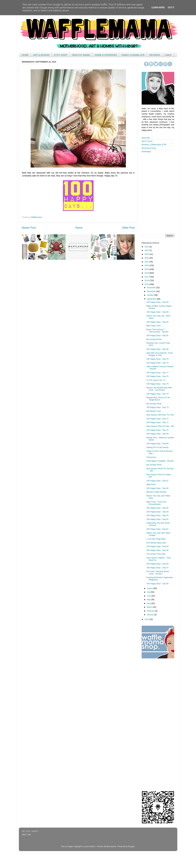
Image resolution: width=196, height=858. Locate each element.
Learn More (158, 7)
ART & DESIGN (41, 55)
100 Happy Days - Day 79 (157, 359)
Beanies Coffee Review (156, 492)
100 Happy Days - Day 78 (157, 363)
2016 (147, 280)
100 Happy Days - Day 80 (157, 349)
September (152, 299)
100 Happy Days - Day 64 (157, 512)
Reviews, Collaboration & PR (154, 145)
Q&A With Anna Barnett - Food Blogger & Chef (159, 354)
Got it (171, 7)
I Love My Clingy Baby (156, 539)
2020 (147, 265)
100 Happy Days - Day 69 (157, 434)
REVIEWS (154, 55)
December (151, 288)
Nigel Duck (151, 484)
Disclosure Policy (149, 148)
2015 (147, 284)
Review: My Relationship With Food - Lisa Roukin (159, 389)
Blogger (131, 846)
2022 (147, 258)
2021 (147, 262)
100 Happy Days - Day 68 (157, 444)
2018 (147, 273)
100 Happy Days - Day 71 (157, 422)
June (149, 596)
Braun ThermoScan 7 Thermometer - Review (157, 330)
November (151, 291)
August (150, 588)
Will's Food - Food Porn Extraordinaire (156, 503)
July (149, 592)
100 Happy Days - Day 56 (157, 584)
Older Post (128, 227)
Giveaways (146, 151)
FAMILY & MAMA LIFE (133, 55)
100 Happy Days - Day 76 (157, 376)
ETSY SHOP (60, 55)
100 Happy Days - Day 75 (157, 384)
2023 (147, 254)
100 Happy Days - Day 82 (157, 322)
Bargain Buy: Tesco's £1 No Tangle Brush (158, 398)
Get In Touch (147, 141)
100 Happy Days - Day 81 (157, 335)
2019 (147, 269)
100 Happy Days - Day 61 (157, 529)
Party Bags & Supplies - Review (160, 461)
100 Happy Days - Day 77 (157, 373)
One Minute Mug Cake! (156, 543)
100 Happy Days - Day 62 (157, 519)
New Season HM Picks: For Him (160, 415)
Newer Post (29, 227)
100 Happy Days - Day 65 (157, 508)
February (151, 611)
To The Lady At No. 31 (155, 380)
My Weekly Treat (153, 411)
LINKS (168, 55)
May (149, 600)
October (150, 295)
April (149, 603)
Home (78, 227)
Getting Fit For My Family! (157, 447)
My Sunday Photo (154, 339)
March (150, 607)
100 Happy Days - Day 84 (157, 302)
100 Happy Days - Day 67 (157, 481)
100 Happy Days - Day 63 (157, 515)
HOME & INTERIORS (106, 55)
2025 (147, 247)
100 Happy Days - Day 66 (157, 488)
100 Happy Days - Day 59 (157, 550)
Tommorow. (151, 457)
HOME (25, 55)
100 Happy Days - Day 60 (157, 546)
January (150, 615)
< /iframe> (157, 193)
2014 (147, 619)
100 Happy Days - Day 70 (157, 430)
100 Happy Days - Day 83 (157, 312)
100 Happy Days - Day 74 (157, 394)
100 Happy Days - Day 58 (157, 564)
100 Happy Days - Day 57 (157, 568)
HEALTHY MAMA (81, 55)
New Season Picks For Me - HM (160, 426)
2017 (147, 277)
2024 (147, 250)
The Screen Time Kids (155, 554)
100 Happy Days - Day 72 (157, 419)
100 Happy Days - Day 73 (157, 407)
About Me (146, 138)
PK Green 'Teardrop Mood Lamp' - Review (157, 572)
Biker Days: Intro (153, 326)
